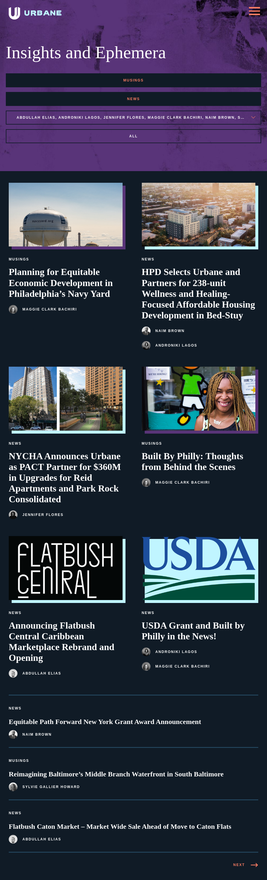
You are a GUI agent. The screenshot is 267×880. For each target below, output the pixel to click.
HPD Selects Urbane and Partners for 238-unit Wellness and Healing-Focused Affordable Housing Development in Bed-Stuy (198, 293)
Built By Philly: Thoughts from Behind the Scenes (192, 461)
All (133, 136)
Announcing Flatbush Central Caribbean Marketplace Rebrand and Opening (61, 641)
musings (133, 80)
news (133, 99)
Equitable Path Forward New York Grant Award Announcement (105, 721)
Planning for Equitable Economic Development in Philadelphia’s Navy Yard (61, 283)
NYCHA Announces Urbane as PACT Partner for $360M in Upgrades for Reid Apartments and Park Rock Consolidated (65, 477)
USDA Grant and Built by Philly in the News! (193, 630)
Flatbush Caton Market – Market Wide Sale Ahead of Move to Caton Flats (120, 826)
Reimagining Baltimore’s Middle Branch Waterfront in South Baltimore (116, 774)
